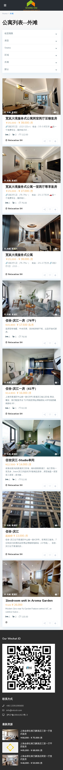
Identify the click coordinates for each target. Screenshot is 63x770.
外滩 (9, 112)
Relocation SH (15, 140)
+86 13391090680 (15, 705)
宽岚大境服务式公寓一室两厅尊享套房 (31, 187)
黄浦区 (14, 112)
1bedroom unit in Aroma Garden (29, 601)
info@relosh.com (14, 710)
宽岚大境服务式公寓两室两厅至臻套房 (31, 118)
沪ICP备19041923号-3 (17, 715)
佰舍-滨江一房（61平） (21, 389)
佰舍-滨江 (12, 531)
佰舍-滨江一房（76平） (21, 321)
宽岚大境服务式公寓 (19, 255)
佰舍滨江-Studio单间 (19, 460)
